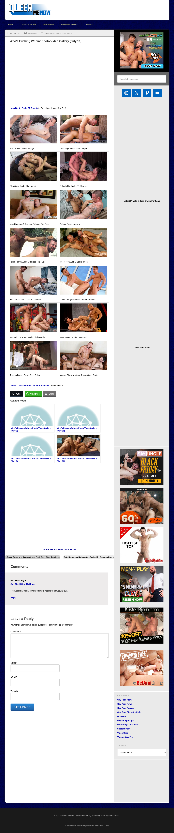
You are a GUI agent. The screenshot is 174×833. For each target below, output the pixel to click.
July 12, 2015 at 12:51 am (23, 584)
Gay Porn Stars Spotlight (129, 712)
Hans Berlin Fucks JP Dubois (24, 108)
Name (14, 663)
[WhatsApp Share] (33, 393)
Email (14, 677)
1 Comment (33, 33)
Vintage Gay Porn (125, 737)
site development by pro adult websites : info (87, 825)
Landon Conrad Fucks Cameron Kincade (29, 385)
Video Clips (122, 733)
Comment (16, 631)
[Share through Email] (49, 393)
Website (14, 691)
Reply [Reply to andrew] (13, 597)
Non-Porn (122, 716)
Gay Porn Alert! (124, 700)
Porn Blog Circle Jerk (127, 724)
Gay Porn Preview (125, 708)
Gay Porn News (124, 704)
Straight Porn (123, 729)
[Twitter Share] (16, 393)
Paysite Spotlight (64, 33)
